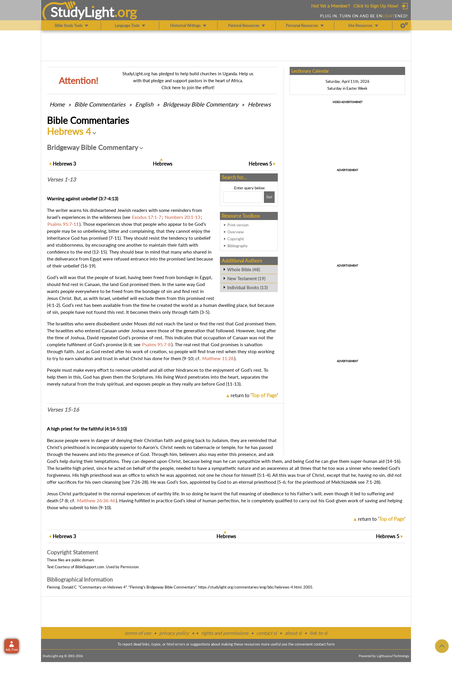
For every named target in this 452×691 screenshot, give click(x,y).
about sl (293, 633)
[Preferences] (404, 25)
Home (57, 104)
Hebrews (259, 104)
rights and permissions (224, 633)
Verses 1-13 (61, 179)
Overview (235, 232)
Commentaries (100, 104)
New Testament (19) (246, 278)
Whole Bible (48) (243, 269)
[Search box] (242, 197)
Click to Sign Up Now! (375, 5)
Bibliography (237, 245)
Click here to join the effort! (187, 87)
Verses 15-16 (63, 409)
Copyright (235, 239)
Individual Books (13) (247, 287)
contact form (324, 644)
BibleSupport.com (89, 566)
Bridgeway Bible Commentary (200, 104)
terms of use (138, 633)
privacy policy (174, 633)
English (144, 104)
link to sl (318, 633)
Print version (238, 225)
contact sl (266, 633)
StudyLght (82, 12)
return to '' (254, 395)
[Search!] (269, 197)
